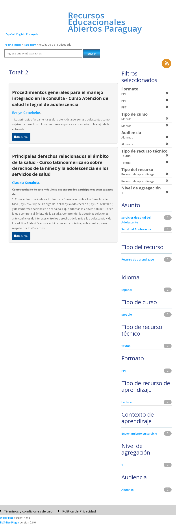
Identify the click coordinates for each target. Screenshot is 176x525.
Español (10, 34)
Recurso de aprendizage (137, 259)
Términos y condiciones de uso (28, 511)
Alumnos (127, 490)
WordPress (6, 518)
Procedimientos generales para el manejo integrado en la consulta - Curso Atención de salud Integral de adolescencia (60, 98)
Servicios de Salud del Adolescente (136, 220)
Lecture (126, 402)
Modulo (126, 314)
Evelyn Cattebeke (26, 112)
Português (32, 34)
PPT (123, 371)
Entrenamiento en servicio (139, 433)
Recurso (21, 137)
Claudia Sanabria (25, 182)
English (20, 34)
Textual (126, 346)
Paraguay (30, 45)
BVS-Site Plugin (9, 522)
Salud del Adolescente (136, 229)
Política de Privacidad (79, 511)
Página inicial (12, 45)
